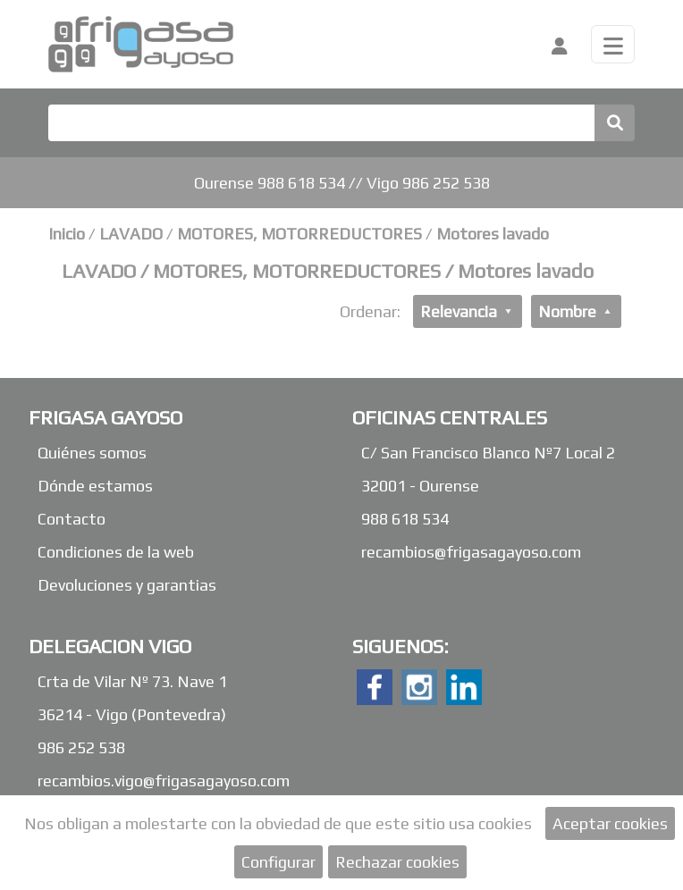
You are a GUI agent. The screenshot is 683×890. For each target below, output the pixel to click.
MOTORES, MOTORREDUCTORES (301, 233)
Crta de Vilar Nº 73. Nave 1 (132, 681)
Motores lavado (492, 233)
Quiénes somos (92, 452)
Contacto (71, 518)
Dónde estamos (95, 485)
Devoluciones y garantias (127, 584)
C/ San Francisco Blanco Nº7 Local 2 (488, 452)
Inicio (66, 233)
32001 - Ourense (420, 485)
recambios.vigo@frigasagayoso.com (164, 780)
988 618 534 (405, 518)
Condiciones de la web (116, 551)
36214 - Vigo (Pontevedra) (132, 714)
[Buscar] (321, 123)
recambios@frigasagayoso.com (471, 551)
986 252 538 (81, 747)
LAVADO (132, 233)
